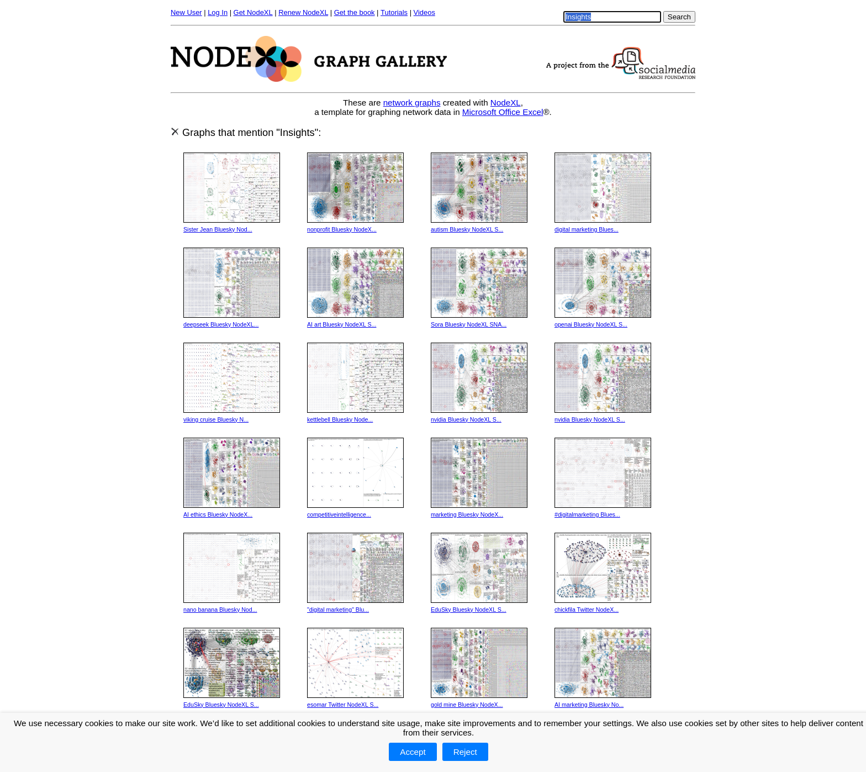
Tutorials (394, 12)
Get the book (354, 12)
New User (186, 12)
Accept (412, 752)
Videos (424, 12)
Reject (465, 752)
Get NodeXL (253, 12)
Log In (218, 12)
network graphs (412, 102)
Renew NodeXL (303, 12)
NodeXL (505, 102)
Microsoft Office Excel (502, 112)
